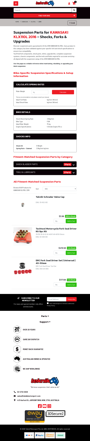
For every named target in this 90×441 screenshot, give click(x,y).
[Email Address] (56, 299)
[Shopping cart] (69, 3)
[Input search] (42, 10)
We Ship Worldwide (31, 369)
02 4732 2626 (22, 392)
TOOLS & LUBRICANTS (25, 172)
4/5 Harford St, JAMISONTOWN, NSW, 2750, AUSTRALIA (38, 400)
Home (17, 21)
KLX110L (33, 21)
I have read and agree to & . (60, 304)
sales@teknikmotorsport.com (28, 396)
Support (45, 321)
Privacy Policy (51, 305)
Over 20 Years (29, 329)
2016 (40, 21)
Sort (37, 189)
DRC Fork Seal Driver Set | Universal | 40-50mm (55, 262)
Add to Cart (71, 221)
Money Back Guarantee (33, 349)
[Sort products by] (60, 189)
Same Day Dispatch (31, 339)
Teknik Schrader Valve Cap (50, 197)
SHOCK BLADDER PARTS (27, 164)
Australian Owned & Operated (36, 359)
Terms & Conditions (68, 303)
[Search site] (74, 10)
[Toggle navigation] (15, 3)
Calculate (63, 92)
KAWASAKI (25, 21)
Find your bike (57, 15)
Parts (45, 316)
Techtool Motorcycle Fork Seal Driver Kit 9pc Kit (56, 230)
